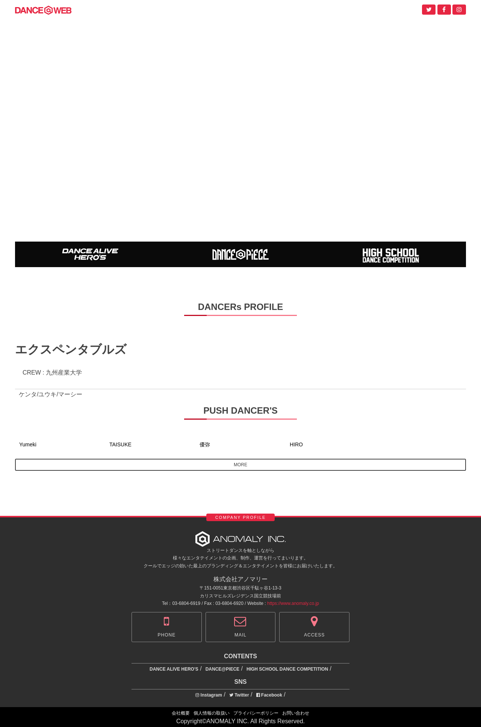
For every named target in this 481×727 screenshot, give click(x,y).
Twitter (239, 695)
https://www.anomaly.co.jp (293, 603)
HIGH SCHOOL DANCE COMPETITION (287, 669)
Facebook (269, 695)
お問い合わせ (295, 713)
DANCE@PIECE (222, 669)
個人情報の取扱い (212, 713)
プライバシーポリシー (255, 713)
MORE (240, 464)
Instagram (208, 695)
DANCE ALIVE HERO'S (174, 669)
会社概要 (181, 713)
